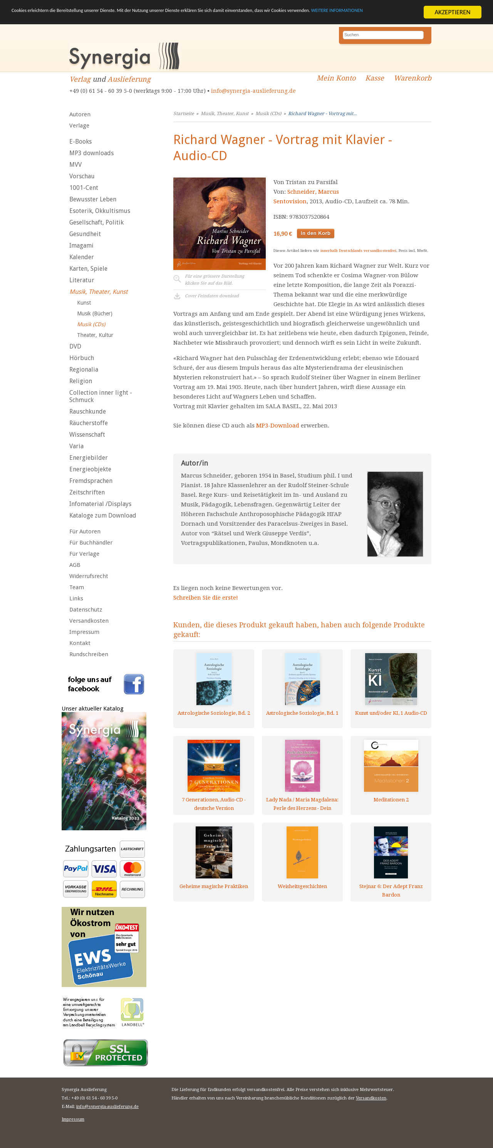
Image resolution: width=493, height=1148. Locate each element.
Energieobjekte (90, 469)
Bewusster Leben (92, 199)
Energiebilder (88, 457)
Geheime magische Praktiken (213, 886)
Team (76, 587)
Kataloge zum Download (102, 515)
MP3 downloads (91, 153)
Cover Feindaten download (212, 295)
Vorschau (82, 176)
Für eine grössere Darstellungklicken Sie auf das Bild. (214, 280)
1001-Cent (83, 187)
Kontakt (80, 643)
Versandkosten (89, 620)
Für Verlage (84, 553)
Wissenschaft (87, 434)
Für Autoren (85, 531)
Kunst (84, 303)
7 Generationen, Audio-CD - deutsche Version (214, 804)
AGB (74, 564)
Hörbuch (81, 358)
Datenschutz (85, 609)
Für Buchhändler (90, 542)
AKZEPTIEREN (452, 12)
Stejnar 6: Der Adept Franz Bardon (391, 890)
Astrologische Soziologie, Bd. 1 (302, 713)
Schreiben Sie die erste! (205, 597)
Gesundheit (85, 234)
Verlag (80, 79)
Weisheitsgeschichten (302, 886)
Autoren (80, 114)
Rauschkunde (87, 411)
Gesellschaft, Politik (96, 222)
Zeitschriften (87, 492)
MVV (75, 164)
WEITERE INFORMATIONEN (80, 19)
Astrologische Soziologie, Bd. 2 (214, 713)
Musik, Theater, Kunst (98, 291)
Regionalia (83, 369)
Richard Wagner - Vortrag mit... (322, 113)
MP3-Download (277, 425)
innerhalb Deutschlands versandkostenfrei (358, 250)
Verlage (79, 125)
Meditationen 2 (391, 800)
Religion (80, 381)
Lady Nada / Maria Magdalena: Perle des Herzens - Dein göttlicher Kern (302, 804)
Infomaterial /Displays (100, 504)
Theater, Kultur (95, 335)
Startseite (183, 113)
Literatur (81, 280)
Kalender (81, 257)
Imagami (81, 245)
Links (76, 598)
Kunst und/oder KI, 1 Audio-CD (391, 713)
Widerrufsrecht (88, 576)
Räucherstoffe (88, 423)
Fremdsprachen (90, 480)
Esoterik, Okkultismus (99, 211)
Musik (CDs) (91, 324)
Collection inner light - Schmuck (100, 396)
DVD (75, 346)
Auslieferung (129, 79)
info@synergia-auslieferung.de (253, 91)
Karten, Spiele (88, 268)
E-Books (80, 141)
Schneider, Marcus (313, 191)
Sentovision (290, 201)
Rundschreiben (88, 654)
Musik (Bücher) (94, 313)
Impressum (84, 631)
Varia (76, 446)
